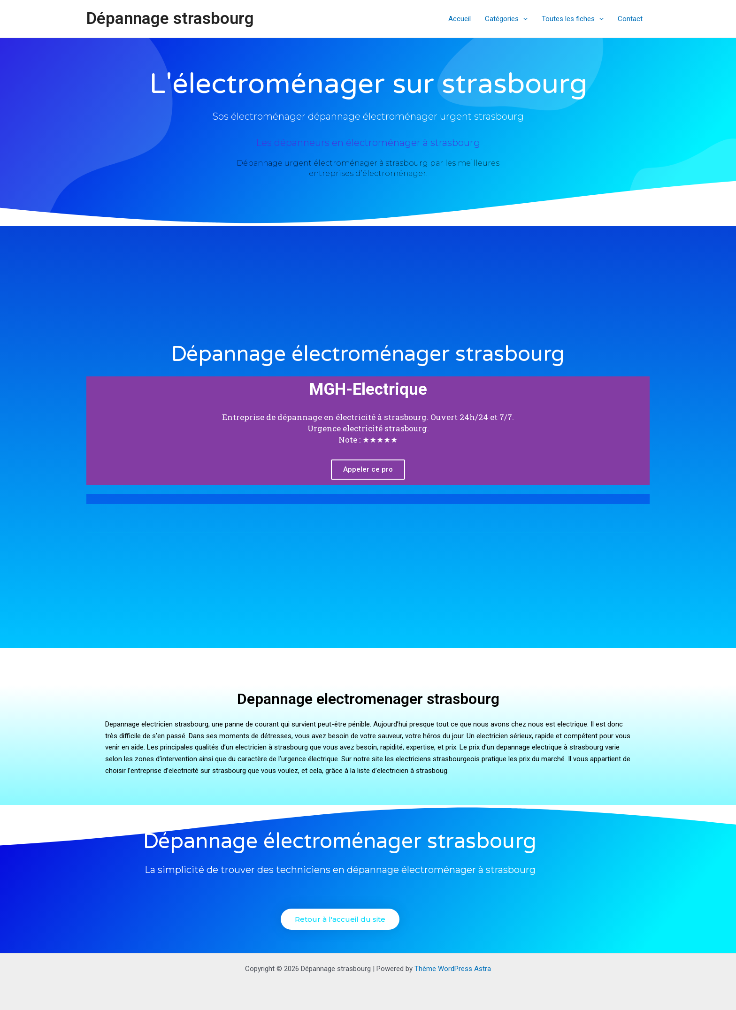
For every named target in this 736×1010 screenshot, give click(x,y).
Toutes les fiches (573, 19)
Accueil (459, 19)
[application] (523, 19)
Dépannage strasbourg (170, 18)
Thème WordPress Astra (452, 968)
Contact (630, 19)
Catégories (506, 19)
